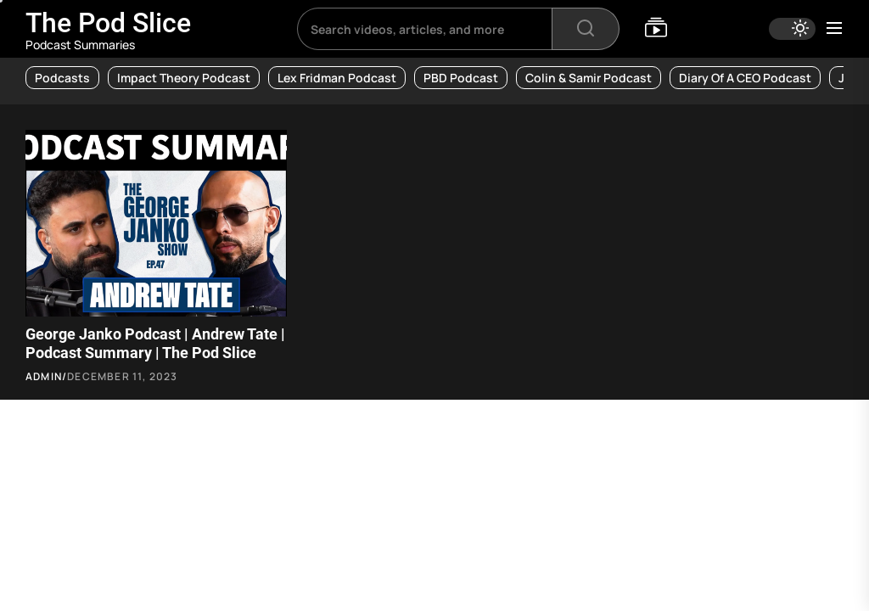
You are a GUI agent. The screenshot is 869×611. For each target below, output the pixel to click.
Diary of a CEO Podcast (745, 78)
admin (43, 377)
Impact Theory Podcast (183, 78)
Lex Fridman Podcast (337, 78)
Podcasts (62, 78)
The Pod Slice (108, 23)
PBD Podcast (460, 78)
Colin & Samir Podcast (588, 78)
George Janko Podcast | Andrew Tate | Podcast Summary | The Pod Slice (155, 343)
